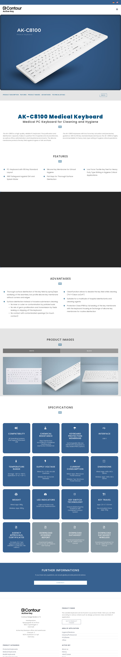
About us (65, 649)
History (64, 652)
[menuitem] (113, 2)
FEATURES (23, 95)
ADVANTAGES (46, 95)
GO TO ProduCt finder (71, 621)
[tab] (31, 350)
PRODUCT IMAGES (34, 95)
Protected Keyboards (10, 649)
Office (64, 640)
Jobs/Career (66, 654)
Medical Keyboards (9, 652)
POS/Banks (65, 637)
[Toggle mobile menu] (117, 9)
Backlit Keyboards (9, 654)
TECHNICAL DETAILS (58, 95)
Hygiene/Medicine (68, 632)
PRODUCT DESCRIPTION (11, 95)
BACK (103, 95)
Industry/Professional (69, 635)
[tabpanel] (60, 369)
